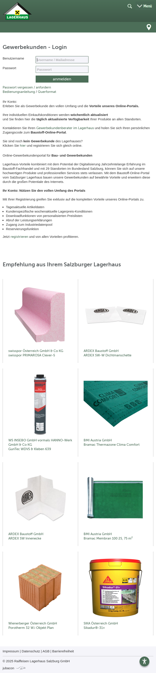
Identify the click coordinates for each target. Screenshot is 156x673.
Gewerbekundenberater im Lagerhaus (65, 128)
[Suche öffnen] (129, 6)
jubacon (14, 668)
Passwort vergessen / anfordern (27, 87)
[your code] (62, 69)
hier (23, 146)
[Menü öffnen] (145, 6)
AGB (46, 651)
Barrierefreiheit (63, 651)
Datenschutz (31, 651)
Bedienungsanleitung (19, 92)
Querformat (47, 92)
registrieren (19, 237)
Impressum (11, 651)
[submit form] (62, 79)
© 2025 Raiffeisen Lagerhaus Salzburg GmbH (36, 661)
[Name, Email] (62, 59)
